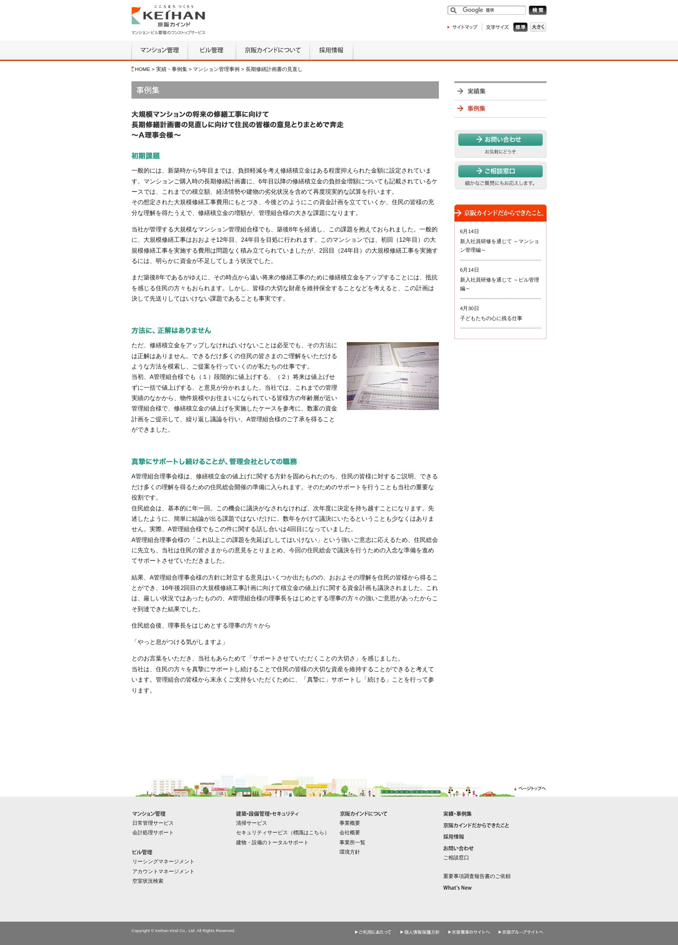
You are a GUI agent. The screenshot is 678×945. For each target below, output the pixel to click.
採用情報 (331, 51)
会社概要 (349, 833)
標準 (521, 27)
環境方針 (349, 852)
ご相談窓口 (456, 858)
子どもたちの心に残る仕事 (491, 318)
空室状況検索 (147, 881)
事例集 (500, 108)
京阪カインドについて (273, 51)
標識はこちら (308, 833)
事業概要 (349, 823)
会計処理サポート (153, 833)
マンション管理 (159, 51)
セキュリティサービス (262, 833)
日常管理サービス (153, 823)
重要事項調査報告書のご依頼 (477, 876)
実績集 (500, 90)
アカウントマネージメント (163, 871)
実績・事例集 (171, 69)
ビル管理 (212, 51)
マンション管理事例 (216, 69)
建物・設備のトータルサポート (272, 842)
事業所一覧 (352, 842)
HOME (142, 69)
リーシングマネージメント (163, 862)
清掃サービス (251, 823)
